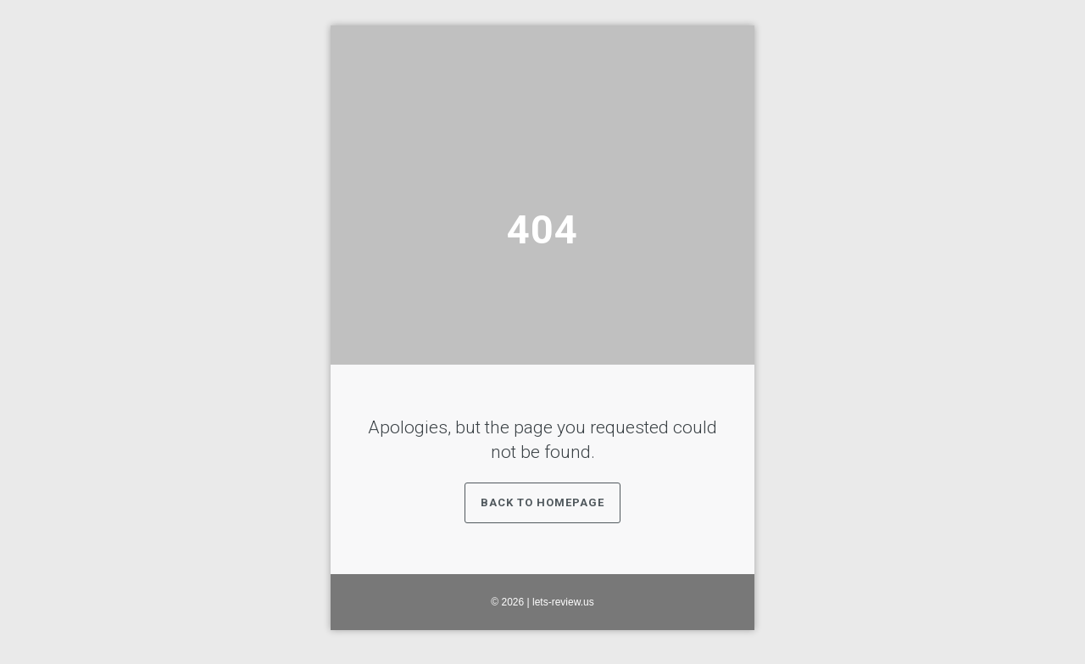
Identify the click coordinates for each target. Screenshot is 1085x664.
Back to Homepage (542, 502)
